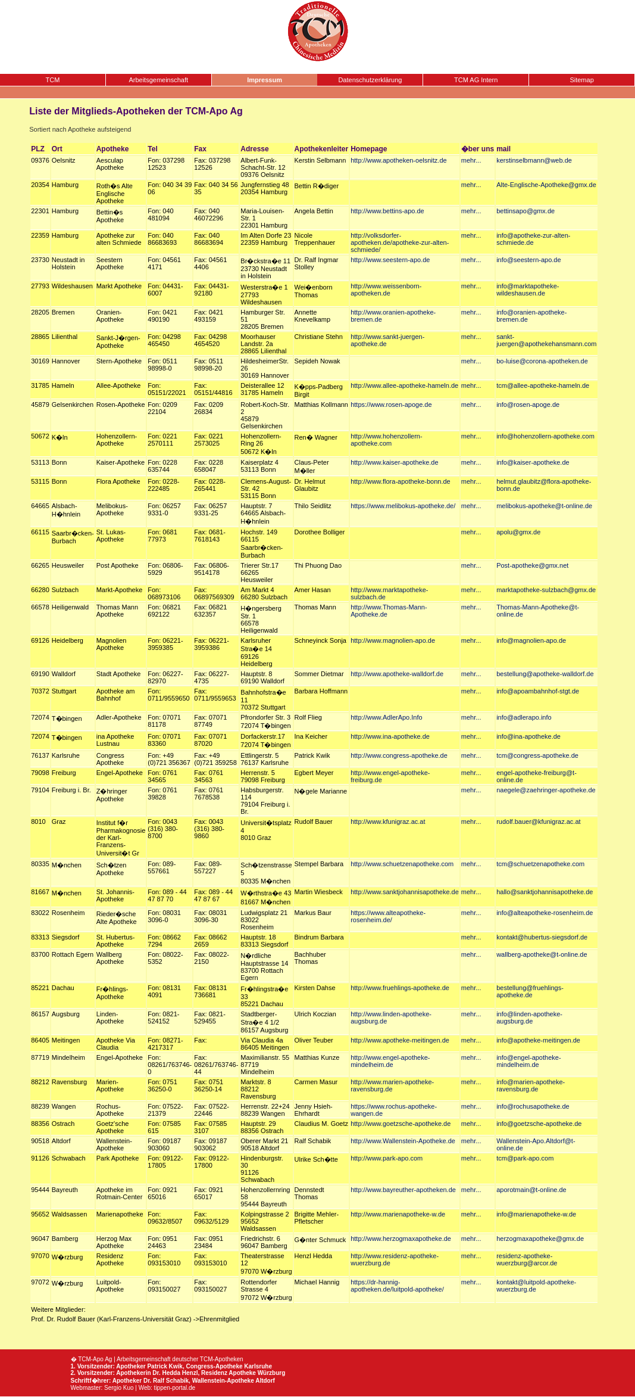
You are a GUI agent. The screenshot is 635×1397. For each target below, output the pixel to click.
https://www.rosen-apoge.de (391, 404)
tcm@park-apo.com (524, 1158)
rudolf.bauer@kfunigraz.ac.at (538, 821)
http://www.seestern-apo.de (390, 259)
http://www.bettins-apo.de (387, 210)
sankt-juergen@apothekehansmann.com (546, 340)
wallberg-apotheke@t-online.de (541, 954)
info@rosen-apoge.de (527, 404)
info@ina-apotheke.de (528, 736)
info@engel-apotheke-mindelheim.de (528, 1061)
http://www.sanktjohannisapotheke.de (405, 891)
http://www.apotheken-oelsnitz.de (398, 160)
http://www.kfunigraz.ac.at (388, 821)
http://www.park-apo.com (387, 1158)
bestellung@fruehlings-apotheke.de (530, 991)
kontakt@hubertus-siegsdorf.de (541, 937)
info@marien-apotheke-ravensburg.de (530, 1085)
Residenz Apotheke (228, 1373)
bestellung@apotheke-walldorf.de (544, 673)
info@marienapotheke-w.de (536, 1214)
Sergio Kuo (118, 1387)
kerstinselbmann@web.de (534, 160)
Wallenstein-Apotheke (223, 1380)
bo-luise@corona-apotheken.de (542, 361)
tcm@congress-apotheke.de (537, 755)
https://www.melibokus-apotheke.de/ (403, 505)
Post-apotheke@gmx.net (532, 565)
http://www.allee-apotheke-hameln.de (404, 385)
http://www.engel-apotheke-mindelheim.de (390, 1061)
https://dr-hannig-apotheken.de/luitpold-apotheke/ (397, 1285)
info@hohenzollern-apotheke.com (545, 436)
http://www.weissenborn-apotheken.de (386, 289)
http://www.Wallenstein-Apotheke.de (403, 1140)
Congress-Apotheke (214, 1366)
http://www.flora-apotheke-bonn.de (401, 481)
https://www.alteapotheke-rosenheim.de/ (388, 916)
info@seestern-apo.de (528, 259)
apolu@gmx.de (518, 532)
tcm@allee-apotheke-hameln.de (542, 385)
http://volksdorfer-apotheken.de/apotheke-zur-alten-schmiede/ (400, 242)
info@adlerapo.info (524, 717)
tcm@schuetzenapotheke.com (540, 863)
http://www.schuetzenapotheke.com (402, 863)
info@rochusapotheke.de (532, 1106)
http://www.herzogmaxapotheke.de (401, 1238)
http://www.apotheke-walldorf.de (397, 673)
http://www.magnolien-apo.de (393, 640)
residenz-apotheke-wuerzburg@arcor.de (526, 1259)
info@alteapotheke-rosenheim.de (544, 912)
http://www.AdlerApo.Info (386, 717)
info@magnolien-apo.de (531, 640)
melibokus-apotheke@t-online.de (544, 505)
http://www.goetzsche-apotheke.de (401, 1123)
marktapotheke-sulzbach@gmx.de (546, 589)
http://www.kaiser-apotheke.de (394, 462)
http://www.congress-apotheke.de (399, 755)
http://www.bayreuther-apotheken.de (403, 1189)
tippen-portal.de (175, 1387)
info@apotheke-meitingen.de (538, 1040)
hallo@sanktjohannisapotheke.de (544, 891)
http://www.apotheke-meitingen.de (400, 1040)
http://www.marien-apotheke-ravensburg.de (392, 1085)
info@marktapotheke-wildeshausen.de (527, 289)
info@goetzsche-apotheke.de (538, 1123)
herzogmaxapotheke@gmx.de (540, 1238)
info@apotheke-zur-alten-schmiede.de (533, 239)
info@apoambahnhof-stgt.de (537, 691)
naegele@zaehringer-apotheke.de (546, 790)
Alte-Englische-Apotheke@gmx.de (546, 184)
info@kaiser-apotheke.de (532, 462)
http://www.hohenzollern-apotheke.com (386, 440)
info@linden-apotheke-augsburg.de (529, 1017)
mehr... (471, 160)
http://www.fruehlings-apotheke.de (400, 987)
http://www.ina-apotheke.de (390, 736)
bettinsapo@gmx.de (525, 210)
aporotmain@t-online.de (531, 1189)
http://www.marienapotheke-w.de (398, 1214)
